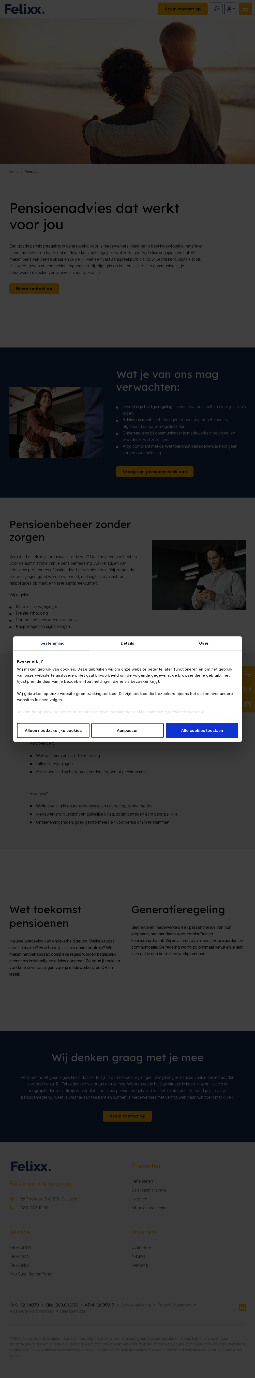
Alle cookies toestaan (202, 730)
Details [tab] (127, 643)
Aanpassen (128, 730)
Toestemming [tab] (51, 643)
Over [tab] (203, 643)
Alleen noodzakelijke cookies (53, 730)
